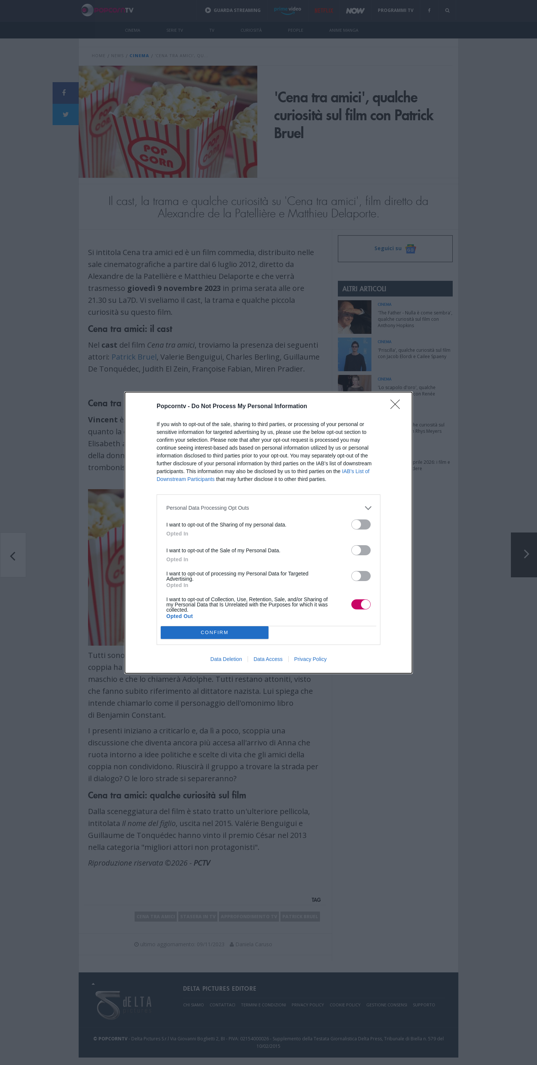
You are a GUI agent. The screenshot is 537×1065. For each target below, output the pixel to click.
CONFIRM (215, 632)
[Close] (397, 407)
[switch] (361, 524)
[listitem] (268, 508)
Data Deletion (226, 659)
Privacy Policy (310, 659)
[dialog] (268, 532)
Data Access (268, 659)
